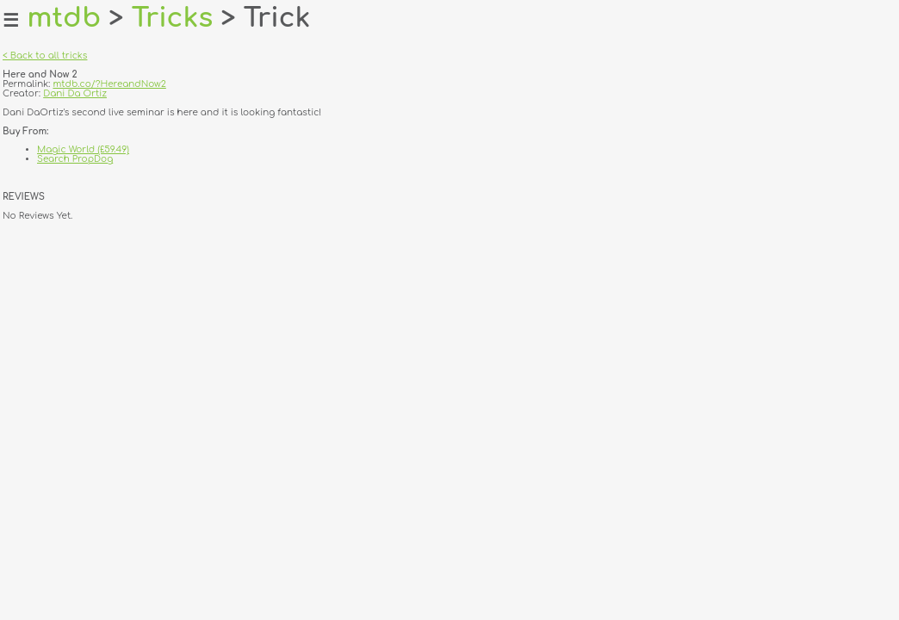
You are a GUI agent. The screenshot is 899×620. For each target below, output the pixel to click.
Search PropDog (75, 159)
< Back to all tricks (45, 55)
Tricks (173, 18)
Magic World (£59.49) (83, 149)
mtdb (64, 18)
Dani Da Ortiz (75, 93)
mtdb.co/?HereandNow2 (109, 84)
